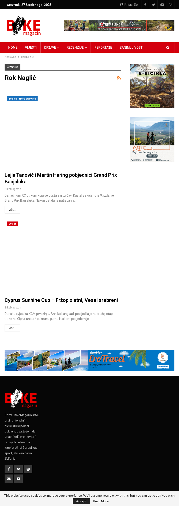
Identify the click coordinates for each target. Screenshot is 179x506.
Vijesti (31, 47)
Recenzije (75, 47)
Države (50, 47)
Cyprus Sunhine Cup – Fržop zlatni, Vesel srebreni (61, 300)
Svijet (12, 223)
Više (123, 47)
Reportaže (103, 47)
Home (12, 47)
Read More (101, 501)
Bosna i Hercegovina (22, 98)
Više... (12, 209)
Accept (81, 501)
